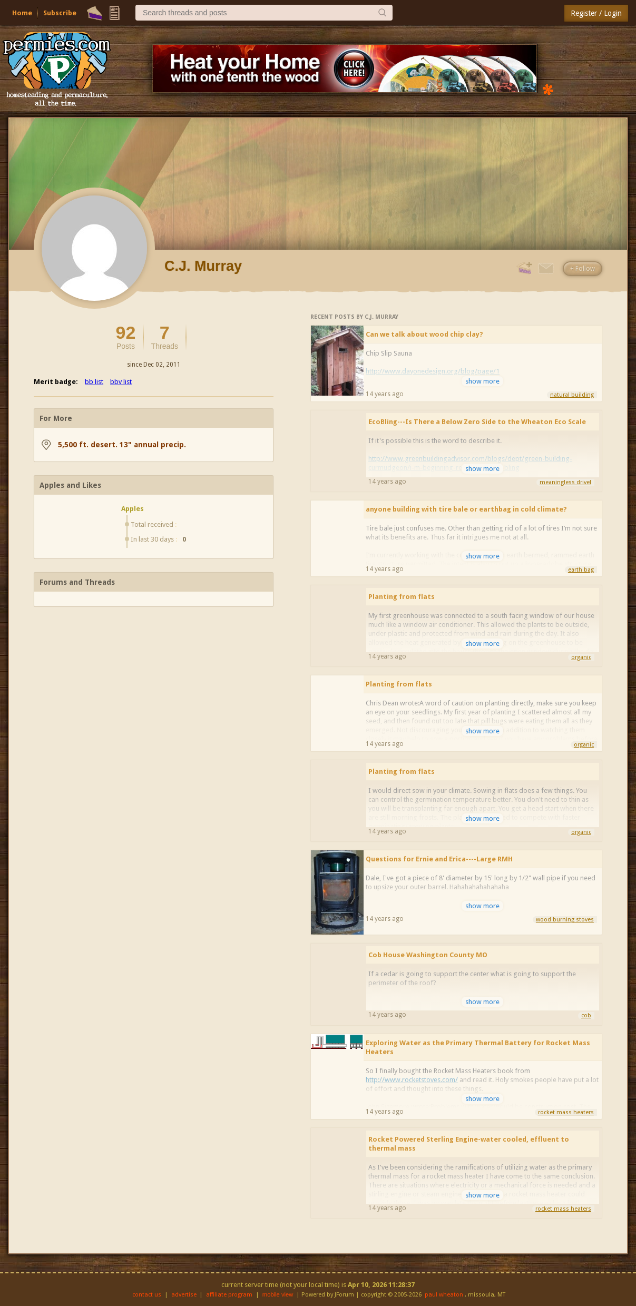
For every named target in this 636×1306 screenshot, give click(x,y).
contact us (146, 1294)
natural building (572, 394)
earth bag (581, 569)
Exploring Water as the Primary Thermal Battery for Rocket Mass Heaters (478, 1047)
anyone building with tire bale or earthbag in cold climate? (466, 509)
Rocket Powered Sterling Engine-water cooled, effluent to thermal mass (468, 1143)
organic (581, 657)
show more (482, 381)
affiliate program (229, 1294)
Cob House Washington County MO (427, 955)
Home (22, 13)
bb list (94, 382)
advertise (184, 1294)
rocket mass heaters (566, 1112)
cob (586, 1015)
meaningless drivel (565, 482)
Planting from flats (401, 597)
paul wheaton (444, 1294)
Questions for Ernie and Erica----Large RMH (439, 859)
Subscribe (59, 13)
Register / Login (596, 13)
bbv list (121, 382)
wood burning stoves (565, 919)
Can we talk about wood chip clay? (424, 334)
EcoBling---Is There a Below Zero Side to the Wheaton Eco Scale (477, 422)
